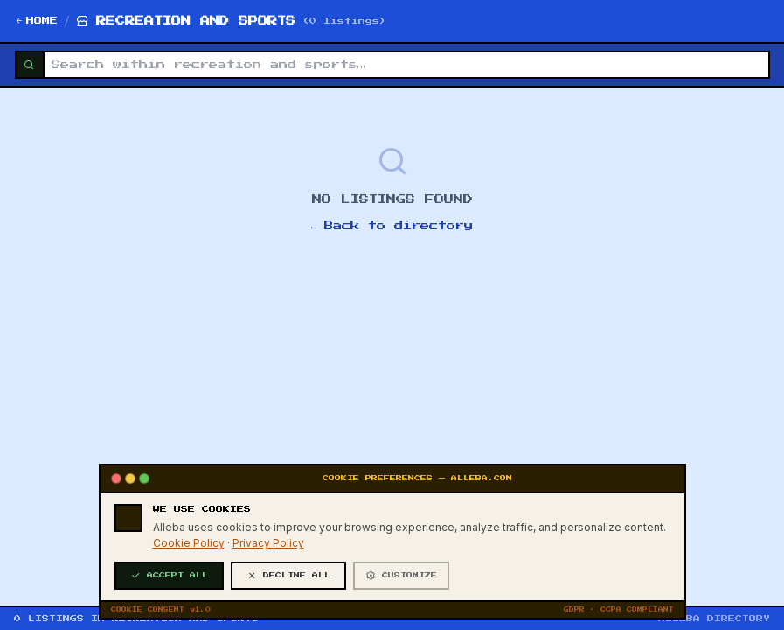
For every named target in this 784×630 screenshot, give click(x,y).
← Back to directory (392, 225)
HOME (36, 21)
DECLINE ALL (288, 593)
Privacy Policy (268, 560)
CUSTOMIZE (401, 593)
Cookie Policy (189, 560)
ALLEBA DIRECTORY (714, 618)
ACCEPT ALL (169, 593)
